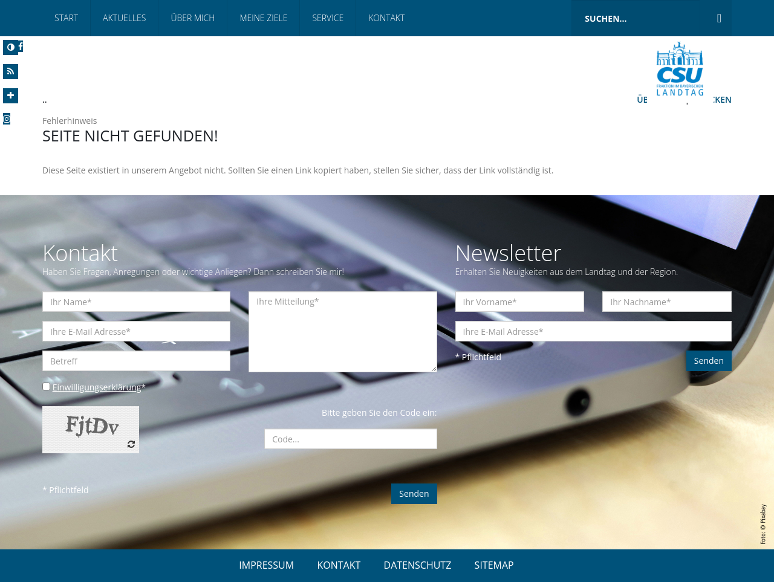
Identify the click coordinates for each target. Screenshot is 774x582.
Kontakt (386, 18)
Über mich (193, 18)
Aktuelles (124, 18)
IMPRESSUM (266, 565)
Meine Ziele (263, 18)
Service (327, 18)
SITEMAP (494, 565)
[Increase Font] (10, 95)
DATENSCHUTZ (418, 565)
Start (66, 18)
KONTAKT (338, 565)
